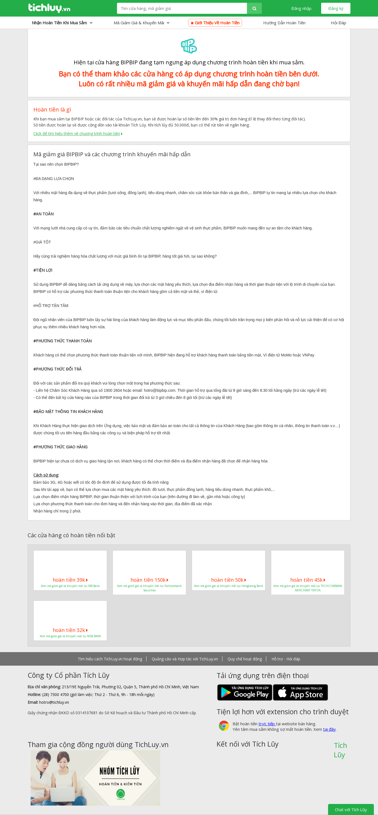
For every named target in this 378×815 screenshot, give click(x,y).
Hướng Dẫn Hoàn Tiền (284, 22)
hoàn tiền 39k (70, 579)
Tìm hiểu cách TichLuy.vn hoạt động (110, 658)
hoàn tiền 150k (149, 579)
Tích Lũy (340, 747)
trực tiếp (267, 723)
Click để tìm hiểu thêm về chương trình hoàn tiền (76, 133)
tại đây (329, 729)
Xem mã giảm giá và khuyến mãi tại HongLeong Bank (228, 586)
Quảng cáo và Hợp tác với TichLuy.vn (185, 658)
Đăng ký (336, 8)
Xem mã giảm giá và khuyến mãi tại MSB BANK (70, 636)
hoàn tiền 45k (307, 579)
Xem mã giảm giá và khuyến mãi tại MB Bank (70, 586)
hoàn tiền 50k (228, 579)
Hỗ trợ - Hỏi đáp (285, 658)
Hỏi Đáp (338, 22)
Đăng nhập (301, 8)
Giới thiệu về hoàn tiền (215, 22)
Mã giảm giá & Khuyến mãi (141, 22)
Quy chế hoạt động (245, 658)
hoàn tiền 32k (70, 630)
